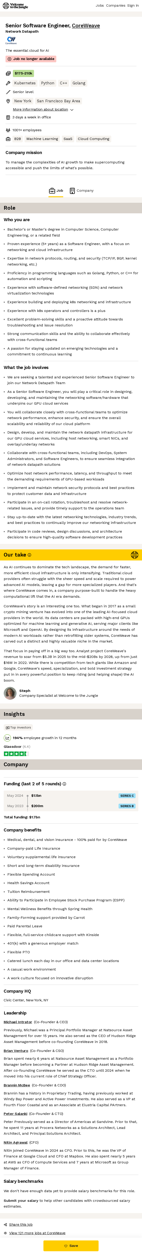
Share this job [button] (18, 1224)
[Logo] (15, 6)
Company (81, 190)
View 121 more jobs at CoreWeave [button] (34, 1233)
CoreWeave (86, 26)
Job (55, 190)
